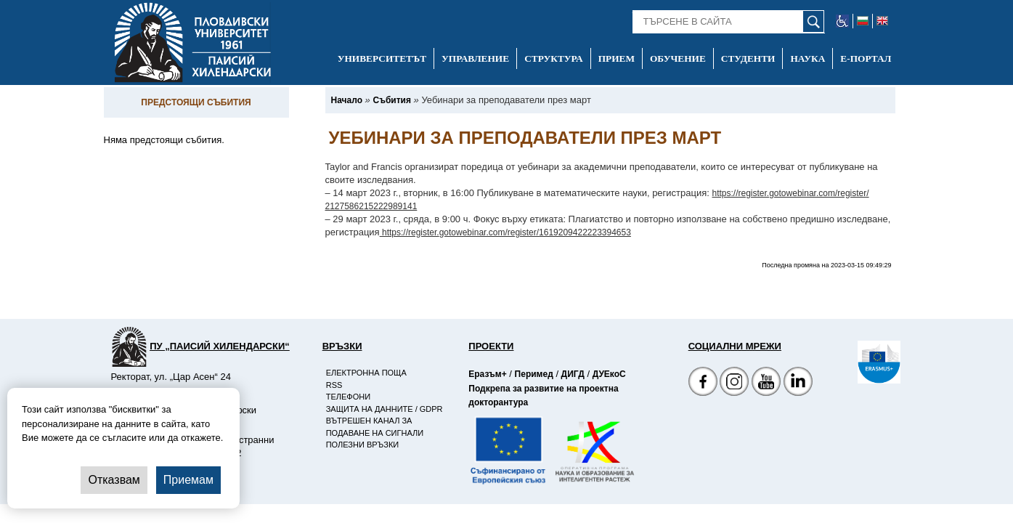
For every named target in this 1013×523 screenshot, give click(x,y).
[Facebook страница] (734, 383)
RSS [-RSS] (334, 385)
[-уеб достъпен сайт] (842, 21)
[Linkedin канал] (798, 383)
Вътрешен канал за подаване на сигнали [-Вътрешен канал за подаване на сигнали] (374, 426)
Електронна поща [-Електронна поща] (366, 372)
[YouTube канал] (766, 383)
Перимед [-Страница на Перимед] (534, 374)
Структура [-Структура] (553, 58)
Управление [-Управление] (475, 58)
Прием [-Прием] (616, 58)
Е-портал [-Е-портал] (865, 58)
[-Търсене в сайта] (728, 21)
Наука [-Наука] (807, 58)
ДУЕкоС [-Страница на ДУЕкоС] (609, 374)
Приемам (188, 480)
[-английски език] (882, 21)
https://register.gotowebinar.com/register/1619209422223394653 (505, 232)
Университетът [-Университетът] (382, 58)
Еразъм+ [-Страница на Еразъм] (487, 374)
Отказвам (113, 480)
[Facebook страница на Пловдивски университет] (702, 383)
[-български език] (863, 21)
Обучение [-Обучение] (678, 58)
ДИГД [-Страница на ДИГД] (573, 374)
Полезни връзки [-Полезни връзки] (362, 444)
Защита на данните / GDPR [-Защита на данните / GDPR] (384, 409)
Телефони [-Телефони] (348, 396)
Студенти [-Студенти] (748, 58)
